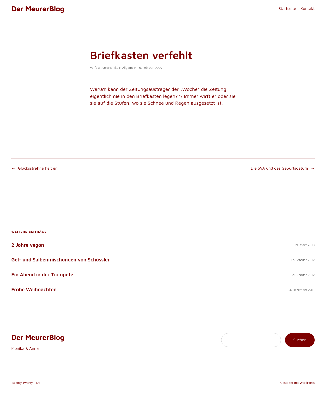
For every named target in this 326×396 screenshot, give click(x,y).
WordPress (307, 382)
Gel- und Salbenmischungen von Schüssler (60, 260)
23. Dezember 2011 (301, 290)
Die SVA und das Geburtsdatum (279, 168)
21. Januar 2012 (303, 275)
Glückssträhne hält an (38, 168)
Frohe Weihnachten (34, 289)
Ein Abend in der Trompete (42, 274)
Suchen (300, 339)
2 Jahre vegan (27, 245)
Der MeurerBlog (37, 8)
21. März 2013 (305, 245)
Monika (113, 67)
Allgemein (129, 67)
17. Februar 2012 (303, 260)
